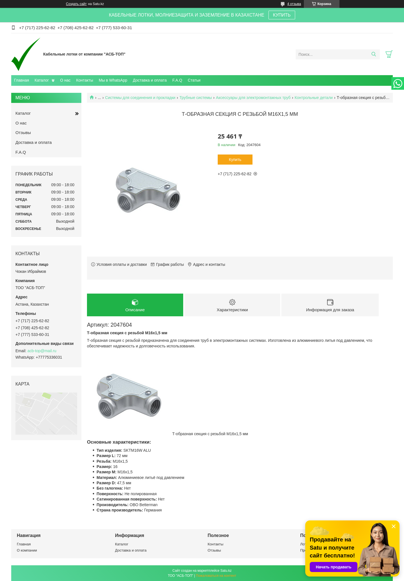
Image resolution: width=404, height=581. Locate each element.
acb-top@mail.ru (41, 351)
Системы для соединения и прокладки (140, 97)
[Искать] (373, 54)
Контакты (84, 80)
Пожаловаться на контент (216, 576)
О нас (65, 80)
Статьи (194, 80)
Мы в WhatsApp (113, 80)
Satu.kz (225, 571)
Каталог (42, 80)
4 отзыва (294, 4)
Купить (235, 159)
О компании (27, 550)
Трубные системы (196, 97)
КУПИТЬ (282, 15)
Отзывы (23, 132)
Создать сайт (76, 4)
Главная (21, 80)
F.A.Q (177, 80)
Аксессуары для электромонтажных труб (253, 97)
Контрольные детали (314, 97)
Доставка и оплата (150, 80)
